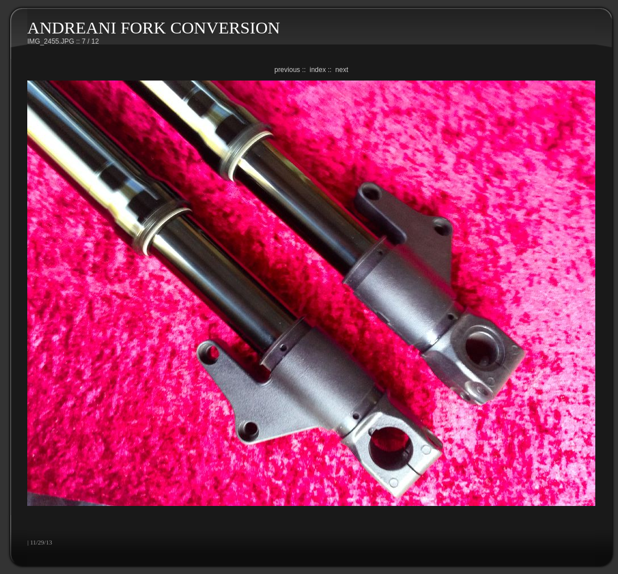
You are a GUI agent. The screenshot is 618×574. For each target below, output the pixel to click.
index (318, 70)
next (341, 70)
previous (287, 70)
